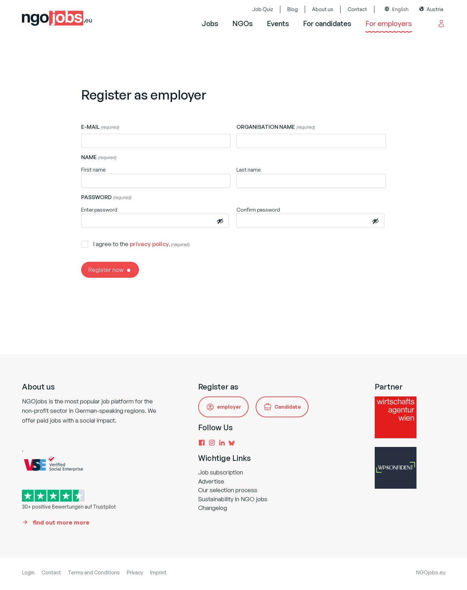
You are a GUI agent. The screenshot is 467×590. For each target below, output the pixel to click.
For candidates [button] (327, 23)
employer (229, 407)
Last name (248, 169)
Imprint (158, 572)
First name (93, 169)
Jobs (210, 23)
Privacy (135, 572)
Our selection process (227, 490)
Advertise (211, 481)
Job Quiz (262, 9)
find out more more (60, 522)
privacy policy (149, 243)
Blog (292, 9)
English (400, 9)
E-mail (100, 127)
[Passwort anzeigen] (220, 221)
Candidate (287, 407)
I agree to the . (141, 243)
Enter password (99, 209)
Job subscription (220, 472)
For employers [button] (388, 23)
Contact (357, 9)
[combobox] (396, 9)
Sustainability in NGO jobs (232, 499)
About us (322, 9)
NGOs (242, 23)
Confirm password (258, 209)
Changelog (212, 507)
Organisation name (275, 127)
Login (28, 572)
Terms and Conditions (94, 572)
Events (278, 23)
